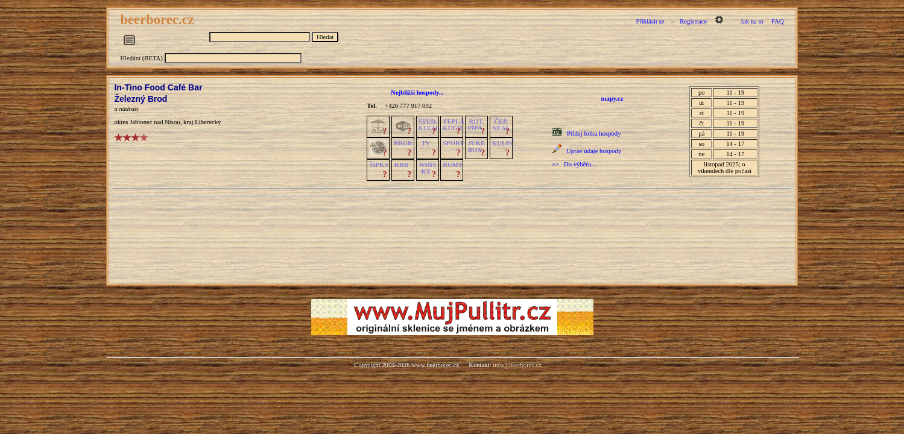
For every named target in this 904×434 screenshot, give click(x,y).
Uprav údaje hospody (593, 151)
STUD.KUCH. (429, 124)
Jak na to (752, 21)
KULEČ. (504, 143)
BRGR (403, 143)
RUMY (453, 165)
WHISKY (427, 168)
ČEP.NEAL (501, 124)
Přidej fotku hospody (594, 133)
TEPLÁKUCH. (453, 124)
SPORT (453, 143)
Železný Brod (140, 99)
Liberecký (208, 122)
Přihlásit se (650, 21)
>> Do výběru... (574, 164)
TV (426, 143)
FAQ (777, 21)
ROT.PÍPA (476, 124)
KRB (401, 165)
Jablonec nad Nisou (155, 122)
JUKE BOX (476, 146)
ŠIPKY (378, 165)
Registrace (693, 21)
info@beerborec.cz (517, 365)
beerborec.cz (158, 19)
